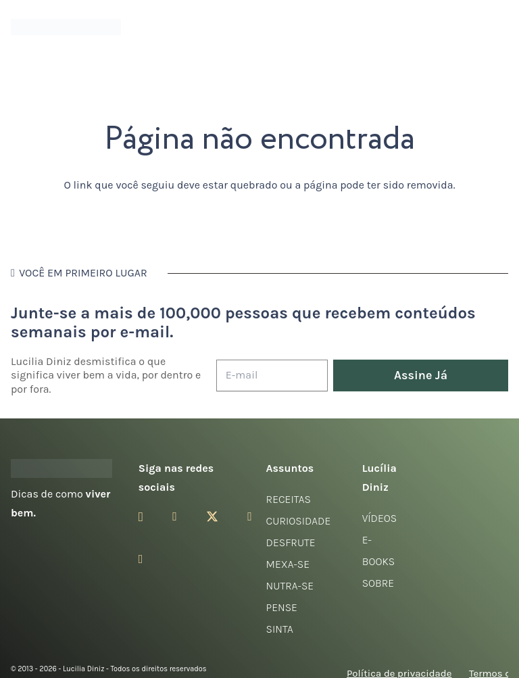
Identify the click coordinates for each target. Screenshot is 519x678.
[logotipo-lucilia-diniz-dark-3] (66, 27)
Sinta (279, 629)
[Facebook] (174, 516)
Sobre (378, 583)
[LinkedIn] (141, 559)
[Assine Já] (420, 375)
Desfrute (291, 542)
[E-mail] (272, 375)
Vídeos (379, 518)
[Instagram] (141, 517)
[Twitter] (212, 516)
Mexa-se (288, 564)
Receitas (288, 499)
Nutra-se (290, 585)
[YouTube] (249, 516)
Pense (281, 607)
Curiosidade (298, 520)
